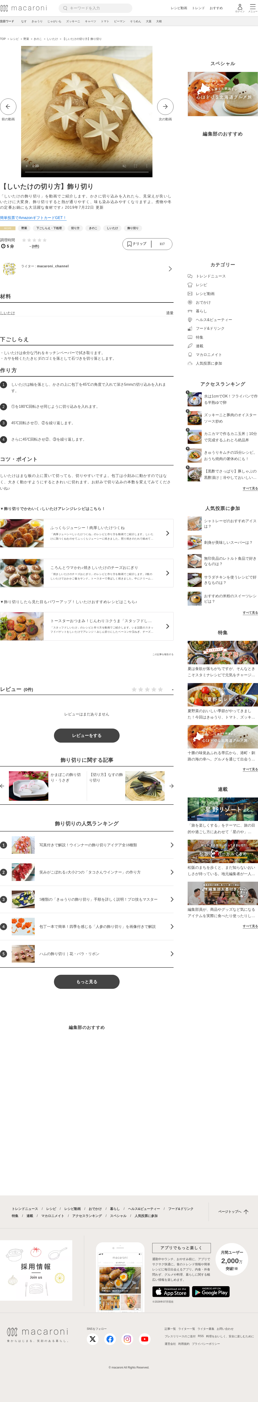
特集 (15, 1216)
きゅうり (37, 21)
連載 (30, 1216)
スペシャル (118, 1216)
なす (24, 21)
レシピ (51, 1209)
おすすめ (216, 8)
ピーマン (119, 21)
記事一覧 (170, 1328)
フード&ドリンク (181, 1209)
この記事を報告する (163, 654)
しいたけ (7, 313)
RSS (201, 1336)
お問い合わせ (225, 1328)
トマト (105, 21)
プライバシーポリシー (206, 1343)
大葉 (149, 21)
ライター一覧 (186, 1328)
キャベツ (90, 21)
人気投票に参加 (146, 1216)
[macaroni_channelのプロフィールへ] (87, 268)
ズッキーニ (73, 21)
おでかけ (95, 1209)
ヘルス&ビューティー (144, 1209)
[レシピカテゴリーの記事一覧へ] (7, 228)
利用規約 (184, 1343)
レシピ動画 (179, 8)
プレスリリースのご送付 (180, 1336)
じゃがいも (54, 21)
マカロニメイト (52, 1216)
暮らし (115, 1209)
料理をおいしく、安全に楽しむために (230, 1336)
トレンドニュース (25, 1209)
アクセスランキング (87, 1216)
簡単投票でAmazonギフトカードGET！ (33, 218)
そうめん (135, 21)
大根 (159, 21)
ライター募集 (205, 1328)
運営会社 (170, 1343)
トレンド (198, 8)
